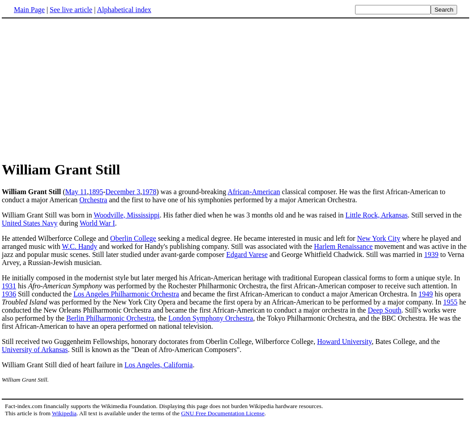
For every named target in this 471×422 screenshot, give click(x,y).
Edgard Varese (247, 254)
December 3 (123, 192)
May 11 (76, 192)
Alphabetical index (124, 9)
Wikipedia (64, 413)
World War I (97, 223)
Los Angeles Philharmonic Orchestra (126, 294)
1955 (450, 302)
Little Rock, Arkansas (376, 215)
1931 (9, 286)
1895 (96, 192)
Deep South (384, 310)
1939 (431, 254)
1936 (9, 294)
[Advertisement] (235, 89)
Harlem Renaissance (343, 246)
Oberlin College (133, 238)
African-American (253, 192)
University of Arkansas (35, 349)
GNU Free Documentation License (222, 413)
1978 (149, 192)
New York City (378, 238)
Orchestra (93, 200)
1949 (426, 294)
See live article (71, 9)
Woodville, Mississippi (126, 215)
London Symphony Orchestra (210, 318)
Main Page (29, 9)
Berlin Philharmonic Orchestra (110, 318)
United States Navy (29, 223)
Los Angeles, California (158, 365)
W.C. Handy (79, 246)
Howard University (344, 341)
